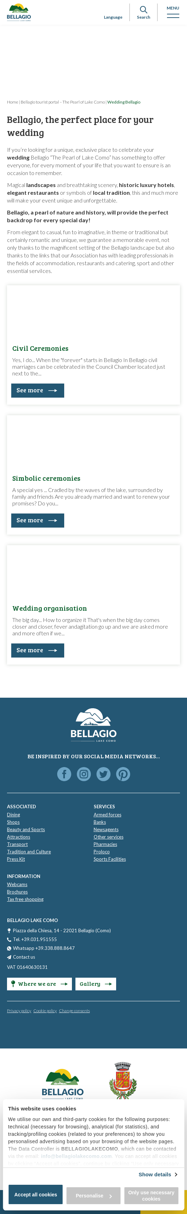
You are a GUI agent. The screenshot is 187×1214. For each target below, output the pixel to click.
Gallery (96, 983)
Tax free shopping (25, 899)
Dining (13, 814)
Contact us (24, 957)
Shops (13, 822)
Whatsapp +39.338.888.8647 (44, 948)
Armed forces (107, 814)
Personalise (94, 1196)
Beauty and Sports (26, 829)
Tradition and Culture (29, 851)
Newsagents (106, 829)
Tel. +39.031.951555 (35, 939)
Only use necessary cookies (151, 1196)
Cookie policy (45, 1010)
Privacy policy (19, 1010)
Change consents (74, 1010)
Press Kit (16, 859)
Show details (155, 1174)
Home (12, 102)
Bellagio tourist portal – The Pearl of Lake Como (63, 102)
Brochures (17, 892)
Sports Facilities (110, 859)
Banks (100, 822)
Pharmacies (105, 844)
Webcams (17, 884)
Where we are (39, 983)
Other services (108, 837)
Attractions (18, 837)
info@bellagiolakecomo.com (76, 1156)
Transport (17, 844)
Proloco (102, 851)
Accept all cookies (35, 1194)
